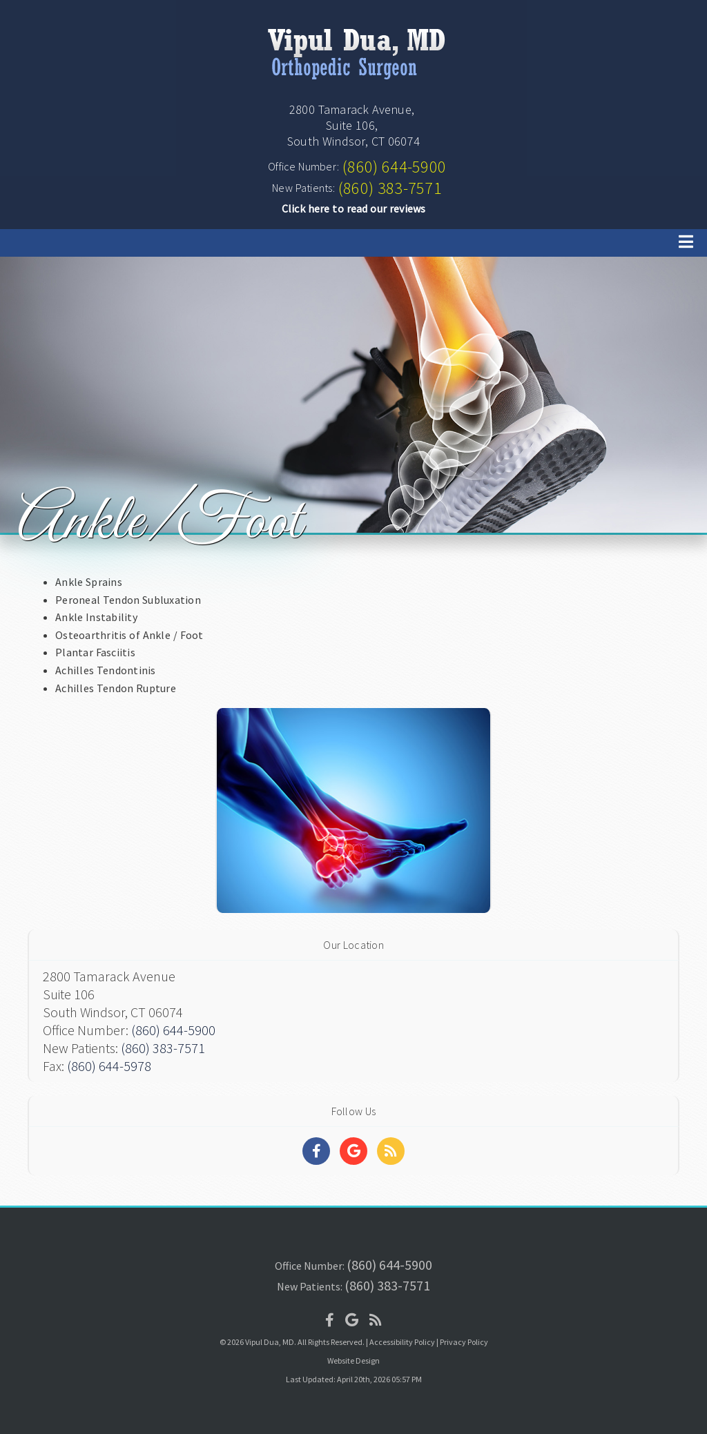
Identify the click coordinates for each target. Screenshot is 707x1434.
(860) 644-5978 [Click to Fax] (109, 1065)
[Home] (353, 81)
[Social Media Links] (316, 1151)
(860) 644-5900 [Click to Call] (394, 166)
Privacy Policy (464, 1342)
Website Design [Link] (353, 1360)
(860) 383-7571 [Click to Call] (390, 188)
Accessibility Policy (402, 1342)
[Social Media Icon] (329, 1319)
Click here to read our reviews (354, 208)
